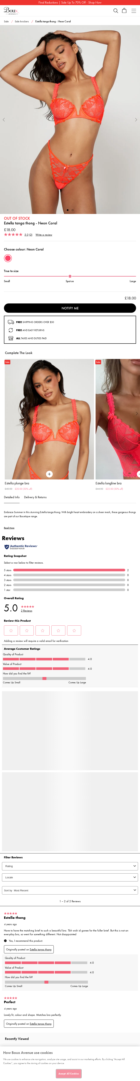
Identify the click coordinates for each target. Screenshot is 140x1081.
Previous (4, 119)
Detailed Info (12, 497)
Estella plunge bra (17, 483)
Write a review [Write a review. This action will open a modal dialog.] (44, 234)
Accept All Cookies (68, 1073)
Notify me (70, 308)
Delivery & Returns (35, 497)
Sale (6, 21)
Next (136, 119)
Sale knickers (22, 21)
